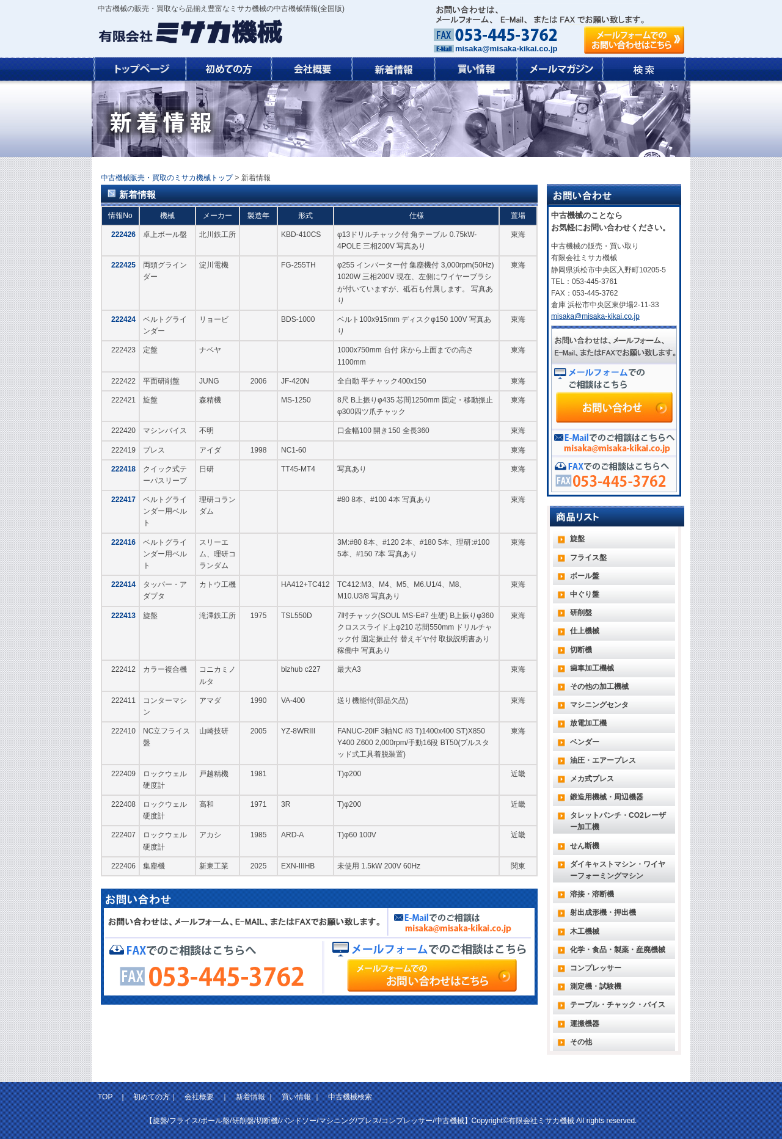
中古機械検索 (350, 1097)
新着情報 (250, 1097)
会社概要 (199, 1097)
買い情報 (296, 1097)
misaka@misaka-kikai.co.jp (506, 48)
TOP (106, 1097)
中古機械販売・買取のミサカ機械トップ (167, 177)
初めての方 (151, 1097)
